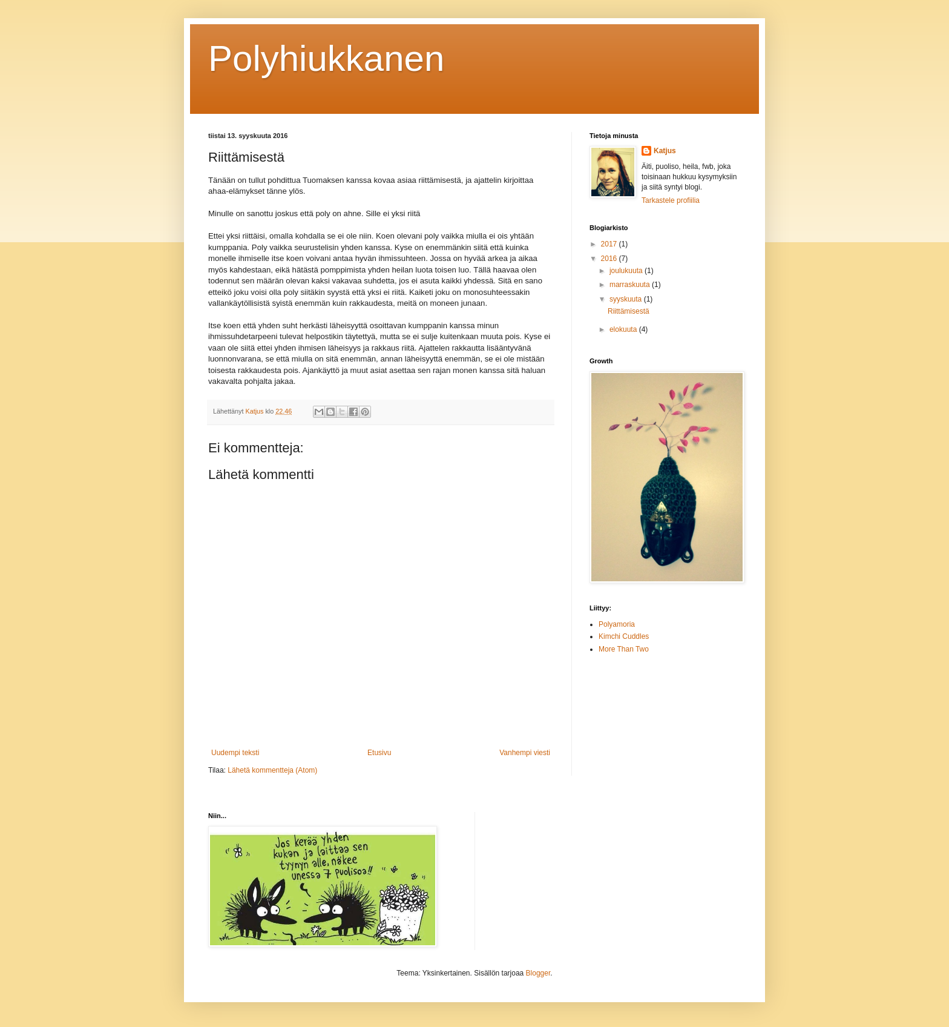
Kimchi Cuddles (624, 636)
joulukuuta (627, 270)
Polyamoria (617, 624)
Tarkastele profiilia (671, 200)
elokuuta (624, 329)
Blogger (538, 973)
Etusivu (379, 752)
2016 (610, 258)
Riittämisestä (628, 311)
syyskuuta (626, 299)
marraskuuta (630, 284)
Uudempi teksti (235, 752)
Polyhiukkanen (326, 58)
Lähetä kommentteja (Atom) (272, 770)
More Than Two (624, 649)
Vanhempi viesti (524, 752)
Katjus (665, 151)
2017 (610, 244)
